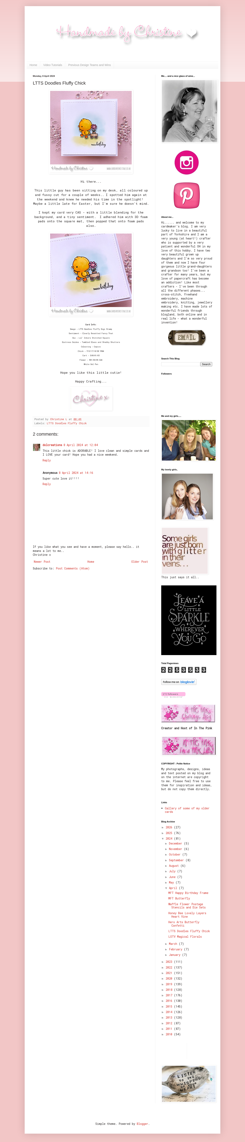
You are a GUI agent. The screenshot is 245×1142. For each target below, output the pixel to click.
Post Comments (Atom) (73, 568)
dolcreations (52, 445)
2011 (170, 1029)
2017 (170, 995)
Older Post (139, 562)
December (176, 843)
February (176, 949)
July (173, 871)
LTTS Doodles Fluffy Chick (67, 423)
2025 (170, 833)
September (177, 860)
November (176, 849)
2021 (170, 973)
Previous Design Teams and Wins (89, 65)
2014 (170, 1012)
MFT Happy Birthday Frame (188, 893)
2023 (170, 962)
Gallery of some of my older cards (187, 810)
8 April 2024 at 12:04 (80, 445)
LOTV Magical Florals (185, 936)
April (174, 888)
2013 (170, 1017)
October (175, 854)
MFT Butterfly (179, 898)
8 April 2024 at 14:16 (76, 473)
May (172, 882)
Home (33, 65)
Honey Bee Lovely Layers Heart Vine (187, 914)
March (174, 944)
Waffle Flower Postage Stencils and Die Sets (187, 905)
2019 (170, 984)
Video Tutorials (52, 65)
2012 (170, 1023)
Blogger (142, 1124)
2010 (170, 1034)
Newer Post (42, 562)
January (175, 955)
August (174, 866)
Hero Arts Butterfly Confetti (183, 923)
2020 (170, 978)
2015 (170, 1006)
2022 (170, 967)
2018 (170, 990)
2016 (170, 1001)
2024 (170, 838)
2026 (170, 827)
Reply (47, 460)
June (173, 877)
